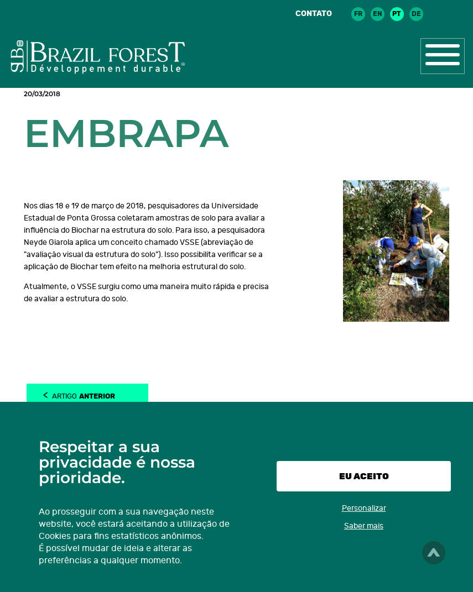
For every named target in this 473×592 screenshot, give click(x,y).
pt (396, 14)
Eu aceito (364, 476)
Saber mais (363, 526)
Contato (313, 13)
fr (358, 14)
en (377, 14)
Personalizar (364, 508)
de (416, 14)
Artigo (83, 395)
